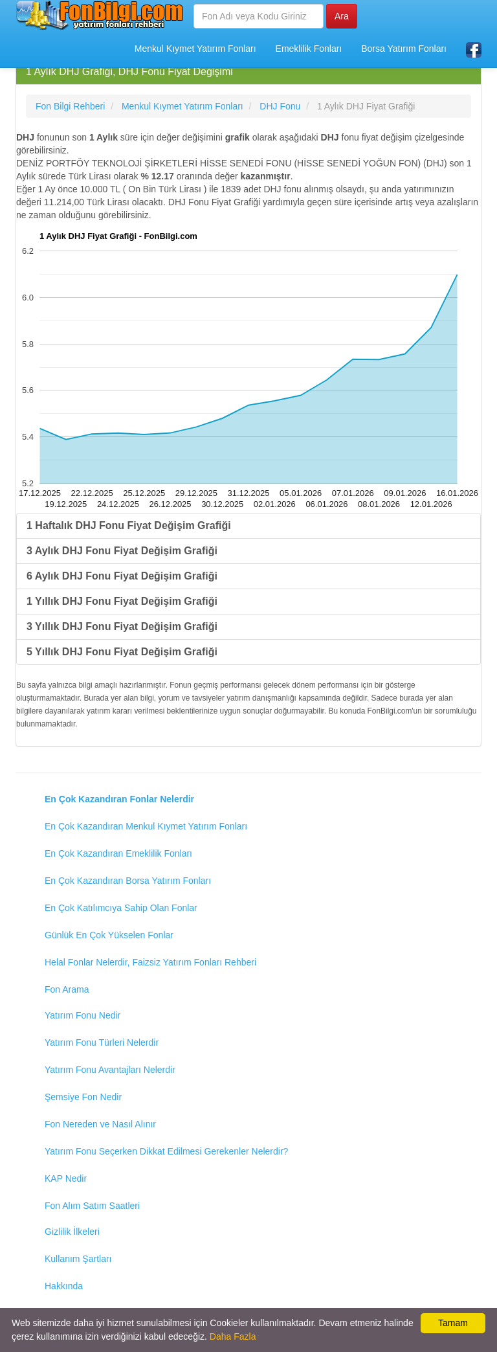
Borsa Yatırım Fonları (404, 48)
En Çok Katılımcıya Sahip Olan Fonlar (121, 908)
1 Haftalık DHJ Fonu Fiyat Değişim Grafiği (129, 525)
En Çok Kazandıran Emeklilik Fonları (118, 853)
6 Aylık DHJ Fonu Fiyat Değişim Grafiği (122, 575)
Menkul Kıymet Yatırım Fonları (195, 48)
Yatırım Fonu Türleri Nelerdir (102, 1042)
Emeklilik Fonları (309, 48)
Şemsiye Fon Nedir (83, 1097)
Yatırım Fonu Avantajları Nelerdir (110, 1070)
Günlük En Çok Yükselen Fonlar (109, 935)
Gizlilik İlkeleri (72, 1231)
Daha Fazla (233, 1336)
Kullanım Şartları (78, 1259)
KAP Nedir (66, 1178)
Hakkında (64, 1286)
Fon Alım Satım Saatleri (92, 1205)
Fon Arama (67, 989)
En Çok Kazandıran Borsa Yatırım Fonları (128, 880)
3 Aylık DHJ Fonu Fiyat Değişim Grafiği (122, 550)
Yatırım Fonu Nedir (82, 1015)
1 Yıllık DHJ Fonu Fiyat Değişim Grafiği (122, 601)
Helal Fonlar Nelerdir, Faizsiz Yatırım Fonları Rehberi (150, 962)
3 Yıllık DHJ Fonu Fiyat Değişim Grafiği (122, 626)
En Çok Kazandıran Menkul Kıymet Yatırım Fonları (146, 826)
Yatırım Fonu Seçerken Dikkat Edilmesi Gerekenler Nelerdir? (166, 1151)
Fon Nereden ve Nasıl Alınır (100, 1124)
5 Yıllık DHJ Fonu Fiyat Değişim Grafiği (122, 651)
